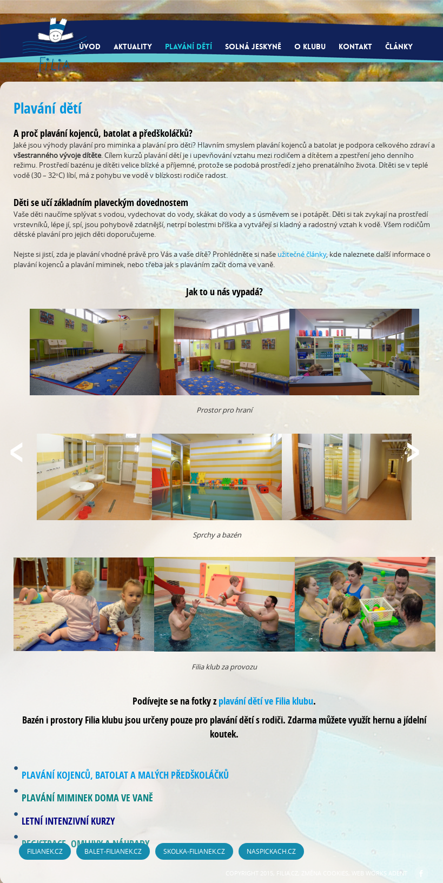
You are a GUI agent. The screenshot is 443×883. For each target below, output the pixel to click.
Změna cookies (324, 873)
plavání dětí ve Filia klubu (266, 701)
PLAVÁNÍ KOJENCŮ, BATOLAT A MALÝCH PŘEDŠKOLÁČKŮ (125, 775)
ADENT (397, 873)
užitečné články (301, 254)
